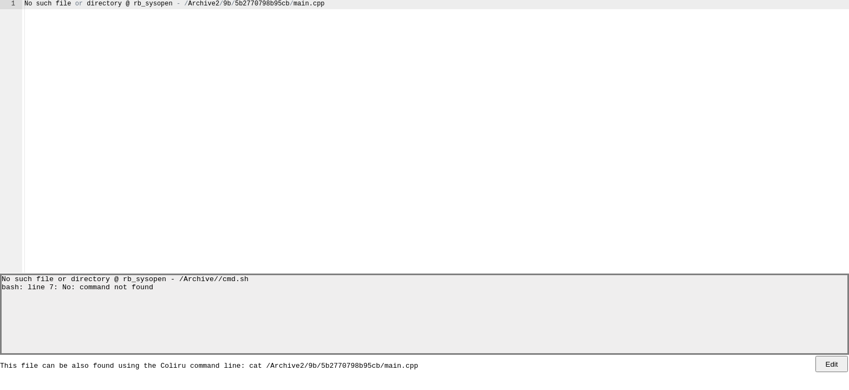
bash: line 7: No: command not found (77, 290)
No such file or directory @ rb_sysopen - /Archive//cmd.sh (125, 280)
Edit (832, 364)
